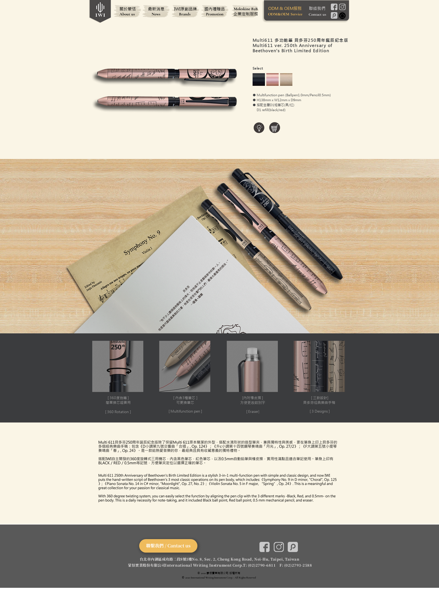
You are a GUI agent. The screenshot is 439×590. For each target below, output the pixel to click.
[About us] (127, 14)
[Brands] (184, 14)
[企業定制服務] (245, 14)
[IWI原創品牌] (185, 9)
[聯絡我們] (317, 8)
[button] (118, 377)
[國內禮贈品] (214, 9)
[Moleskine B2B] (245, 9)
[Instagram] (342, 7)
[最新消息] (156, 9)
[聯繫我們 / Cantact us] (168, 546)
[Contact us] (317, 14)
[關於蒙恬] (127, 9)
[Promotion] (215, 14)
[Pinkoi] (334, 15)
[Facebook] (334, 7)
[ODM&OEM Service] (285, 14)
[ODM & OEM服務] (285, 8)
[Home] (342, 15)
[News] (155, 14)
